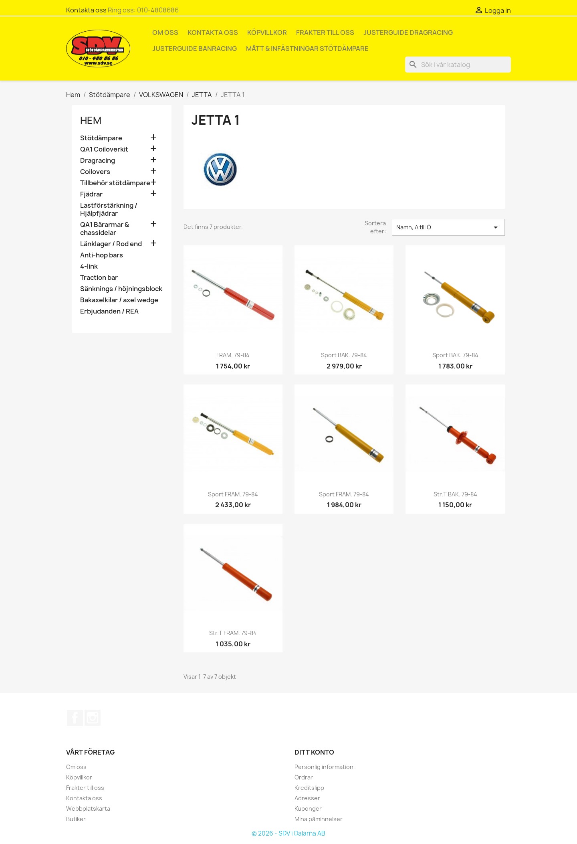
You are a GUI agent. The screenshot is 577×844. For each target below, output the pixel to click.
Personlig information (324, 767)
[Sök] (458, 65)
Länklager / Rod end (111, 244)
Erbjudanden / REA (109, 311)
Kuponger (308, 808)
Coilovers (95, 172)
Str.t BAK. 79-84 (455, 494)
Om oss (165, 32)
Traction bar (99, 277)
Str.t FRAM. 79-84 (233, 633)
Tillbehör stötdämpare (115, 183)
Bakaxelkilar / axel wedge (119, 300)
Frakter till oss (325, 32)
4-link (89, 266)
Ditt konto (314, 752)
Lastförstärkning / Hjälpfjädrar (108, 209)
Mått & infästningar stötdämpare (307, 48)
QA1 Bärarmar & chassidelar (104, 229)
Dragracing (97, 160)
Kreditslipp (309, 787)
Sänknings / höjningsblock (121, 289)
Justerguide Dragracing (408, 32)
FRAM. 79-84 (233, 355)
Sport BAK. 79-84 (344, 355)
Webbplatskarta (88, 808)
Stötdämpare (101, 138)
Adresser (307, 798)
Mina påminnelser (319, 819)
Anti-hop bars (101, 255)
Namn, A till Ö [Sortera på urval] (448, 227)
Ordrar (304, 777)
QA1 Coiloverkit (104, 149)
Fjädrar (91, 194)
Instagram (93, 718)
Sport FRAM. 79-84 (233, 494)
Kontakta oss (86, 10)
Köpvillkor (267, 32)
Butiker (76, 819)
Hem (90, 120)
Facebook (75, 718)
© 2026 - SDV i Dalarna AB (288, 833)
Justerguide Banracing (194, 48)
